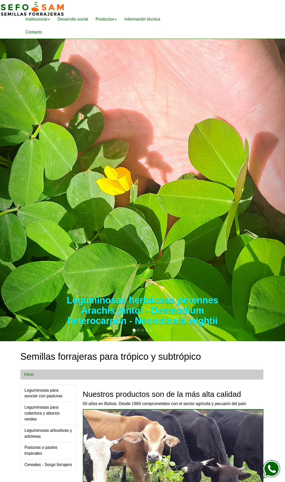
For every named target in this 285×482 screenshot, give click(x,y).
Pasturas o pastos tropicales (40, 450)
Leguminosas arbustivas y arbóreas (48, 433)
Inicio (29, 374)
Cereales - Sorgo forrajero (48, 464)
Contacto (33, 32)
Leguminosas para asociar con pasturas (43, 393)
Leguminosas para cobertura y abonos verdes (42, 413)
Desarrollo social (73, 19)
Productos (106, 19)
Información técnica (142, 19)
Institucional (37, 19)
